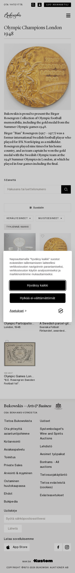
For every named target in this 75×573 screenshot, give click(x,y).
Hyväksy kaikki (37, 285)
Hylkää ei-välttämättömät (37, 298)
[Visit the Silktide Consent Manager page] (60, 311)
